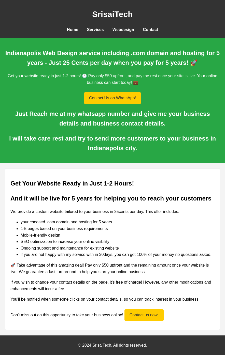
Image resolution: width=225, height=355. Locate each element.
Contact (150, 29)
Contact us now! (144, 315)
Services (95, 29)
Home (72, 29)
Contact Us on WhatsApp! (112, 98)
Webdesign (123, 29)
